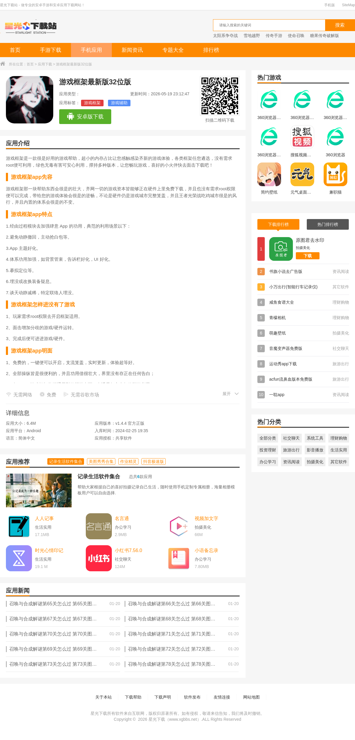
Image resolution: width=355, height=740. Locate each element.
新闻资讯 (132, 50)
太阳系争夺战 (225, 35)
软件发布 (192, 697)
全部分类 (267, 438)
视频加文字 (206, 518)
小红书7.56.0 (128, 550)
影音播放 (315, 450)
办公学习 (267, 461)
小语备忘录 (206, 550)
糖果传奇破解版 (324, 35)
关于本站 (103, 697)
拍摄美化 (315, 461)
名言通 (122, 518)
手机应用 (91, 50)
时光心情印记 (49, 550)
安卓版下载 (85, 116)
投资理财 (267, 450)
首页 (15, 50)
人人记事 (44, 518)
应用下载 (45, 64)
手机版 (329, 5)
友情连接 (222, 697)
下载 (308, 255)
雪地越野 (251, 35)
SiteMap (348, 5)
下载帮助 (133, 697)
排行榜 (211, 50)
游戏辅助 (119, 102)
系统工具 (315, 438)
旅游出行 (291, 450)
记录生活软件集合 (99, 477)
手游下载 (50, 50)
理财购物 (338, 438)
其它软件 (338, 461)
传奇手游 (274, 35)
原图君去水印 (310, 240)
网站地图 (251, 697)
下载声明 (162, 697)
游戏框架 (92, 102)
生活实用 (338, 450)
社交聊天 (291, 438)
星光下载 (157, 719)
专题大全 (173, 50)
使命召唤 (296, 35)
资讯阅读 (291, 461)
